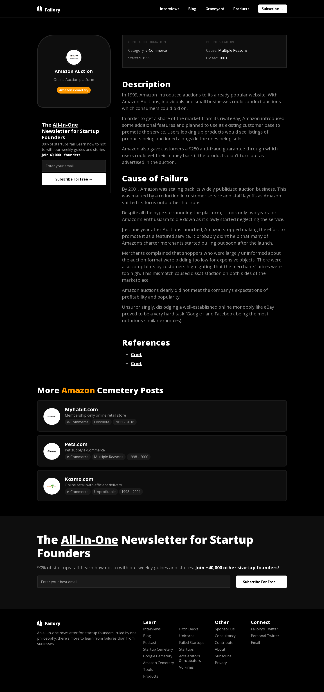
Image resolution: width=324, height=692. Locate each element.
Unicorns (186, 636)
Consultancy (225, 636)
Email (255, 642)
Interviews (169, 9)
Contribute (224, 642)
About (220, 649)
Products (241, 9)
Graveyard (214, 9)
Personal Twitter (265, 636)
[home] (48, 8)
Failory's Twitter (264, 629)
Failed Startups (191, 642)
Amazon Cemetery (73, 90)
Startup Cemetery (158, 649)
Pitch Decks (188, 629)
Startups (186, 649)
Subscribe (223, 656)
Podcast (149, 642)
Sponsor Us (225, 629)
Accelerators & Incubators (190, 658)
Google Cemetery (157, 656)
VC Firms (186, 667)
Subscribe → (273, 8)
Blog (192, 9)
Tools (148, 669)
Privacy (221, 663)
